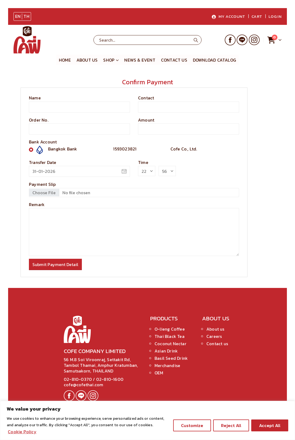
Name (35, 98)
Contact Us (174, 60)
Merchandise (167, 365)
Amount (146, 120)
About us (87, 60)
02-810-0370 (78, 379)
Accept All (269, 425)
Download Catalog (214, 60)
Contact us (217, 343)
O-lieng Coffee (170, 329)
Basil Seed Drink (171, 358)
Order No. (38, 120)
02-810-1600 (109, 379)
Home (65, 60)
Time (143, 162)
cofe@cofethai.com (83, 384)
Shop (109, 60)
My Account (228, 16)
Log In (275, 16)
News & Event (139, 60)
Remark (37, 204)
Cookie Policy (22, 431)
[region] (147, 420)
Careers (214, 336)
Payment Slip (42, 184)
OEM (159, 373)
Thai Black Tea (170, 336)
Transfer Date (42, 162)
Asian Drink (166, 351)
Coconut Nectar (170, 343)
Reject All (231, 425)
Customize (192, 425)
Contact (146, 98)
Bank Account (43, 142)
